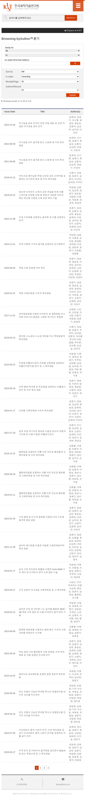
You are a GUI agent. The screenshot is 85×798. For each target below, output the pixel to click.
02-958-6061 (22, 784)
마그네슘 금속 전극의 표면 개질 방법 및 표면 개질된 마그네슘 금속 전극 (42, 125)
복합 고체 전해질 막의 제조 (32, 268)
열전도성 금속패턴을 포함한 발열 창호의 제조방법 (42, 675)
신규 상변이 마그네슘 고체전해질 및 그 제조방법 (42, 590)
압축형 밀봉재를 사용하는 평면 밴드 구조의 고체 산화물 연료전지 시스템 (42, 631)
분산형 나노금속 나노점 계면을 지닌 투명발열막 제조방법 (42, 337)
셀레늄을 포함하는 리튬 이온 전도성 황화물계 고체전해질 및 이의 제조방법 (42, 453)
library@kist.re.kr (63, 784)
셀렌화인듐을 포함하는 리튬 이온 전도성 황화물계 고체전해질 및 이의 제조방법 (42, 474)
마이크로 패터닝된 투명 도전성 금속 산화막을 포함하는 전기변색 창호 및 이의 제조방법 (42, 177)
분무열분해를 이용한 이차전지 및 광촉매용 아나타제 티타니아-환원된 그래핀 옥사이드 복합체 (42, 315)
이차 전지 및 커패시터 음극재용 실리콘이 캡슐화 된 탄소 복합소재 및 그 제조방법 (42, 752)
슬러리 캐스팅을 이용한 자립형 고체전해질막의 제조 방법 (41, 547)
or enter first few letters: (17, 60)
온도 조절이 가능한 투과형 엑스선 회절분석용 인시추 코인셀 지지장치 (42, 693)
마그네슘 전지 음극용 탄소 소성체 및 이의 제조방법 (41, 144)
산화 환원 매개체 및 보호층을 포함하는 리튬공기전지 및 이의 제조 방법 (42, 388)
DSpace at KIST (74, 30)
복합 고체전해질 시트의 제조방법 (35, 293)
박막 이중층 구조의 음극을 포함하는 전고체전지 (42, 244)
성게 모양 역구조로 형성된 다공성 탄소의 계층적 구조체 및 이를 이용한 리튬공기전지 (42, 433)
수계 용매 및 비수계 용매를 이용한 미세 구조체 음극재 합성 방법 (41, 518)
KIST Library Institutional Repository (21, 7)
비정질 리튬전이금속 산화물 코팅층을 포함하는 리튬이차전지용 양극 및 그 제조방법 (41, 364)
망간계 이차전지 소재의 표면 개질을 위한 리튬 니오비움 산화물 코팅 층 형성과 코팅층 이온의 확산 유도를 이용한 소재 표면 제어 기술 (41, 195)
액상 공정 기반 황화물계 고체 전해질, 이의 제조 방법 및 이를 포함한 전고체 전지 (42, 653)
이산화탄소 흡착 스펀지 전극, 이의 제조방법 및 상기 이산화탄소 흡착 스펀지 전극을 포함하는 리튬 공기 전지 (42, 733)
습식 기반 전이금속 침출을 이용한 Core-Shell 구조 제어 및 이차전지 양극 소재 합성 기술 (42, 571)
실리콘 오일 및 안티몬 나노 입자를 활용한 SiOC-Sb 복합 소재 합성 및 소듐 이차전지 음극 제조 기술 (42, 612)
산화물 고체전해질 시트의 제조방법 (36, 410)
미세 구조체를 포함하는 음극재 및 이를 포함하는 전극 (42, 219)
